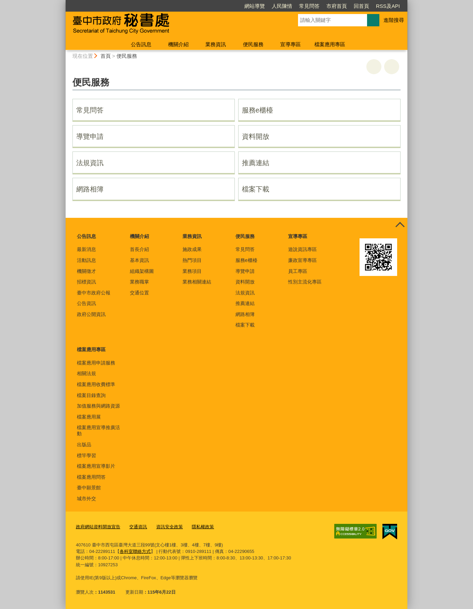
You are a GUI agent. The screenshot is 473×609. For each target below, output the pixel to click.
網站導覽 (254, 6)
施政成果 (192, 249)
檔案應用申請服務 (96, 363)
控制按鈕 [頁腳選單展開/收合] (399, 225)
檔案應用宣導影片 (96, 466)
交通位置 (139, 292)
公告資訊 (86, 303)
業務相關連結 (197, 281)
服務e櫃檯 (257, 110)
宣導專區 (290, 44)
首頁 (105, 56)
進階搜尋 (393, 20)
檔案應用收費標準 (96, 384)
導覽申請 (90, 136)
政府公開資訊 (91, 314)
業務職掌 (139, 281)
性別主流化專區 (305, 281)
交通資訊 (138, 526)
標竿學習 (86, 455)
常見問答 (309, 6)
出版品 (84, 444)
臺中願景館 (89, 487)
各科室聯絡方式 (135, 551)
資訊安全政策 (169, 526)
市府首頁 (336, 6)
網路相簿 (90, 189)
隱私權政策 (203, 526)
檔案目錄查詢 (91, 395)
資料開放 (255, 136)
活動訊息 (86, 260)
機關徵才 (86, 271)
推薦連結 (255, 163)
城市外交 (86, 498)
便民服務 (253, 44)
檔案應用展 (89, 417)
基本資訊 (139, 260)
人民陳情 (282, 6)
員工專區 (297, 271)
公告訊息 (141, 44)
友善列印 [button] (373, 66)
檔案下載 (255, 189)
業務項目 (192, 271)
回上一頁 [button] (391, 66)
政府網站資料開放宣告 (98, 526)
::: (62, 3)
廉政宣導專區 (302, 260)
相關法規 (86, 373)
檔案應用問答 (91, 477)
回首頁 (361, 6)
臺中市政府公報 (93, 292)
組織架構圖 (142, 271)
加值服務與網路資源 (98, 406)
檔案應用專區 (329, 44)
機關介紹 (178, 44)
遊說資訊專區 (302, 249)
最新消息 (86, 249)
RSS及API (388, 6)
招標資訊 (86, 281)
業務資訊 (215, 44)
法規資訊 (90, 163)
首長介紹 (139, 249)
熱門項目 (192, 260)
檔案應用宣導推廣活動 (98, 430)
